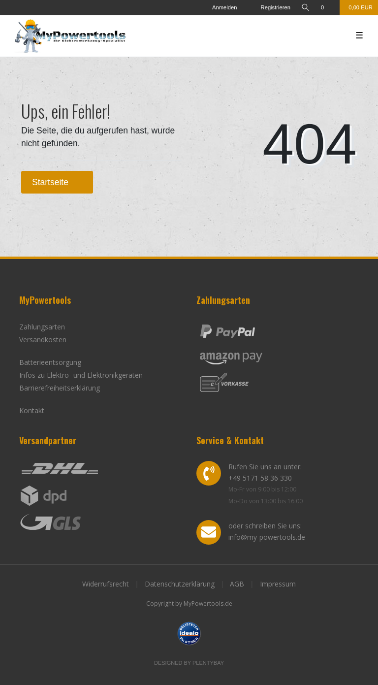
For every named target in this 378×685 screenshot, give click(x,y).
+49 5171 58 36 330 (260, 478)
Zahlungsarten (42, 326)
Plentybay (208, 663)
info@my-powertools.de (266, 537)
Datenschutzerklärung (180, 583)
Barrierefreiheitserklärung (59, 387)
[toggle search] (305, 7)
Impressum (278, 583)
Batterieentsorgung (50, 362)
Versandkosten (42, 339)
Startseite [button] (57, 182)
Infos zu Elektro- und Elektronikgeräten (81, 375)
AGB (237, 583)
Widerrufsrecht (105, 583)
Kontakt (31, 410)
